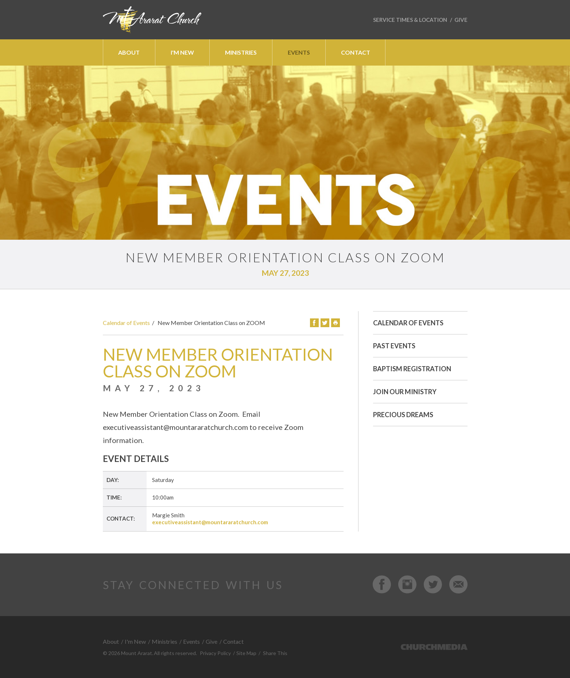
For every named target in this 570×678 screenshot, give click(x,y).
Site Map (246, 653)
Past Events (394, 346)
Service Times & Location (410, 19)
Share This (275, 653)
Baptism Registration (412, 369)
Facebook (314, 322)
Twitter (325, 322)
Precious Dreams (403, 415)
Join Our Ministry (405, 392)
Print (335, 322)
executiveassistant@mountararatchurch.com (210, 522)
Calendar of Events (126, 322)
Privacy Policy (215, 653)
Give (461, 19)
